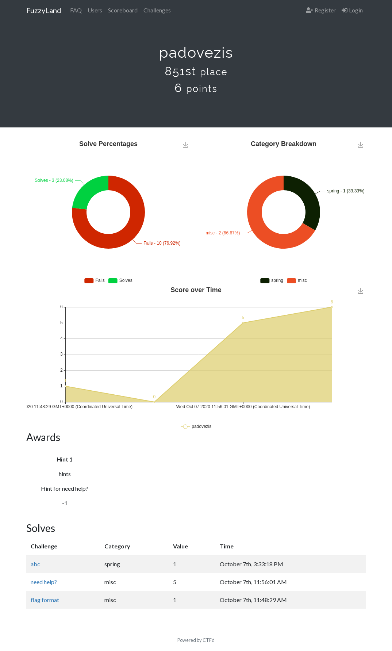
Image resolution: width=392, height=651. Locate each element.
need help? (44, 581)
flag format (45, 599)
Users (95, 10)
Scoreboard (123, 10)
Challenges (157, 10)
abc (35, 563)
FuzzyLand (43, 10)
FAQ (76, 10)
